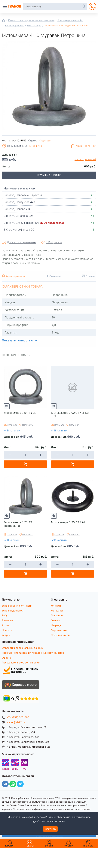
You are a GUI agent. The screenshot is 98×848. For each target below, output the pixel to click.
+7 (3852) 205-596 (18, 717)
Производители (60, 635)
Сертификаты (59, 630)
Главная (3, 20)
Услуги (6, 635)
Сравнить (12, 424)
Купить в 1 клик (49, 175)
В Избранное (54, 242)
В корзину (25, 464)
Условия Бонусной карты (17, 605)
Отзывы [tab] (90, 276)
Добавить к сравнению (21, 242)
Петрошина (35, 145)
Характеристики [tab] (15, 276)
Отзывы (55, 620)
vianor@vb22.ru (16, 722)
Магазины (57, 610)
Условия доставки (12, 610)
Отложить (27, 424)
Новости (7, 630)
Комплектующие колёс (70, 20)
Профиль (88, 845)
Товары (29, 843)
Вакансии (7, 620)
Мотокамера (34, 25)
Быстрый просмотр (7, 406)
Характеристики (86, 145)
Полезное (57, 615)
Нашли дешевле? (85, 159)
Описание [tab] (55, 276)
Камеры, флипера (14, 25)
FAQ (4, 615)
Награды (56, 625)
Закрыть (50, 829)
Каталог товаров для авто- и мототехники (31, 20)
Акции (5, 625)
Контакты (56, 605)
